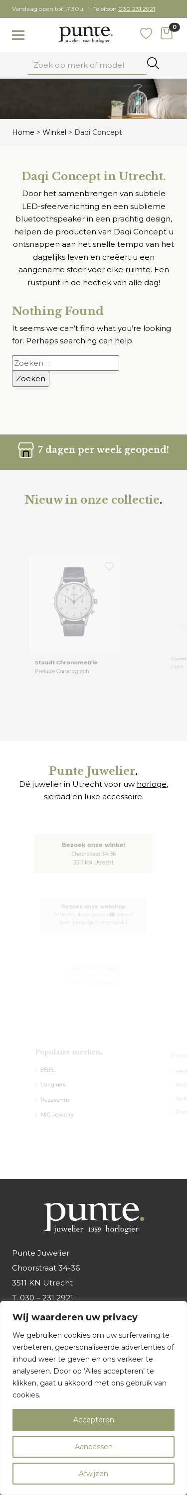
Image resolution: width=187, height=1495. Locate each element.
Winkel (54, 132)
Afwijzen (93, 1473)
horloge (152, 784)
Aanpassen (94, 1446)
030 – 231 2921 (46, 1297)
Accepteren (93, 1419)
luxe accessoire (113, 796)
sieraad (57, 796)
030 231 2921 (136, 8)
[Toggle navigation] (18, 35)
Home (23, 132)
